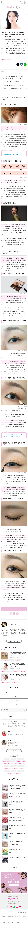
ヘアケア (3, 700)
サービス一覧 (4, 922)
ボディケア (18, 696)
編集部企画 (20, 758)
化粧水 (21, 768)
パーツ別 (15, 768)
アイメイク (8, 57)
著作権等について (18, 916)
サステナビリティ (19, 922)
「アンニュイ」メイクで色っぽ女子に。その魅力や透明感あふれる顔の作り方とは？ (14, 153)
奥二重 (13, 682)
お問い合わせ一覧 (11, 922)
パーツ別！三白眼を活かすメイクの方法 (12, 79)
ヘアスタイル (13, 766)
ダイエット (21, 770)
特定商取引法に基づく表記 (13, 903)
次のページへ (14, 609)
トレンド (8, 59)
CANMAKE (23, 671)
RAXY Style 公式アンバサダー (8, 660)
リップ (6, 766)
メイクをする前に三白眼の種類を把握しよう (13, 74)
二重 (18, 682)
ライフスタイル (17, 773)
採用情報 (24, 916)
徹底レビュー (21, 763)
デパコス (7, 770)
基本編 (18, 761)
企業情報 (3, 916)
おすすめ (13, 758)
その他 (17, 704)
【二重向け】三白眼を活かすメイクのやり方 (13, 86)
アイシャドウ (9, 671)
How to (3, 59)
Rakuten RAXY (8, 2)
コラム (3, 704)
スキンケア (4, 692)
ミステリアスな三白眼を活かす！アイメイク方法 (14, 76)
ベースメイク (18, 692)
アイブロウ (18, 660)
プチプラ (21, 766)
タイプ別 (8, 682)
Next (24, 616)
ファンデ (13, 770)
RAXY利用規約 (8, 901)
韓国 (24, 761)
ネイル (17, 700)
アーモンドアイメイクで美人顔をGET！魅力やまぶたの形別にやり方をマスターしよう (14, 435)
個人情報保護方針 (10, 916)
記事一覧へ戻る (14, 641)
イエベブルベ (16, 671)
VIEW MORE (14, 751)
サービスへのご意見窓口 (16, 901)
